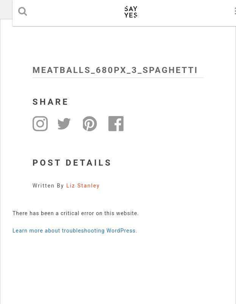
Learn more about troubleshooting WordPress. (75, 231)
